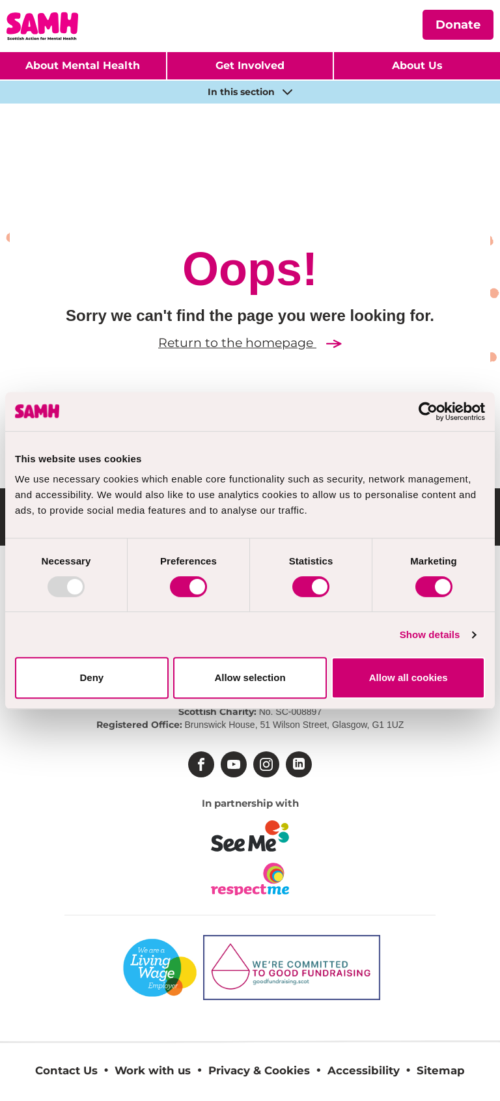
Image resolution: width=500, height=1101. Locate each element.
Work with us (153, 1070)
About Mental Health (82, 65)
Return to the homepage (250, 342)
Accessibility (363, 1070)
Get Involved (250, 65)
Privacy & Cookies (259, 1070)
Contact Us (66, 1070)
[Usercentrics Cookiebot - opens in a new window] (428, 411)
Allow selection (249, 677)
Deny (91, 677)
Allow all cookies (408, 677)
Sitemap (441, 1070)
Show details (430, 634)
